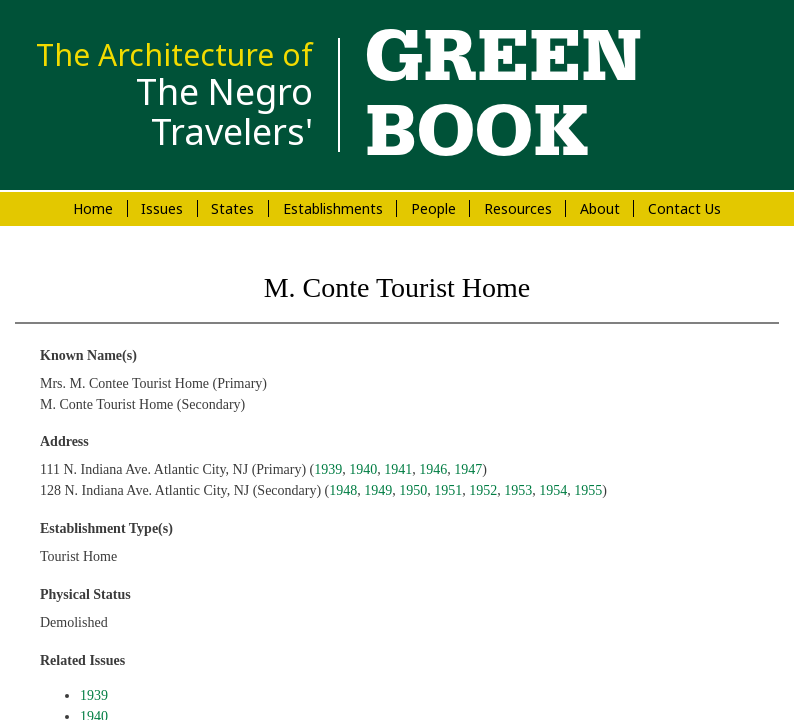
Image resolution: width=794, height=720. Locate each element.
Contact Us (684, 208)
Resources (518, 208)
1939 (328, 469)
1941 (398, 469)
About (600, 208)
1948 (343, 490)
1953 (518, 490)
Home (93, 208)
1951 (448, 490)
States (232, 208)
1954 (553, 490)
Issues (162, 208)
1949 (378, 490)
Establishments (333, 208)
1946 (433, 469)
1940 (363, 469)
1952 (483, 490)
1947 (468, 469)
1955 (588, 490)
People (433, 208)
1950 (413, 490)
